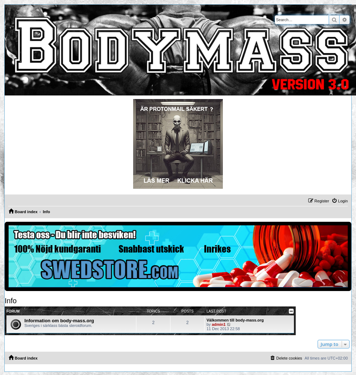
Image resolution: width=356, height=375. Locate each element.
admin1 (219, 324)
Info (11, 301)
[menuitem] (340, 201)
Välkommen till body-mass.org (235, 320)
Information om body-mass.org (59, 320)
